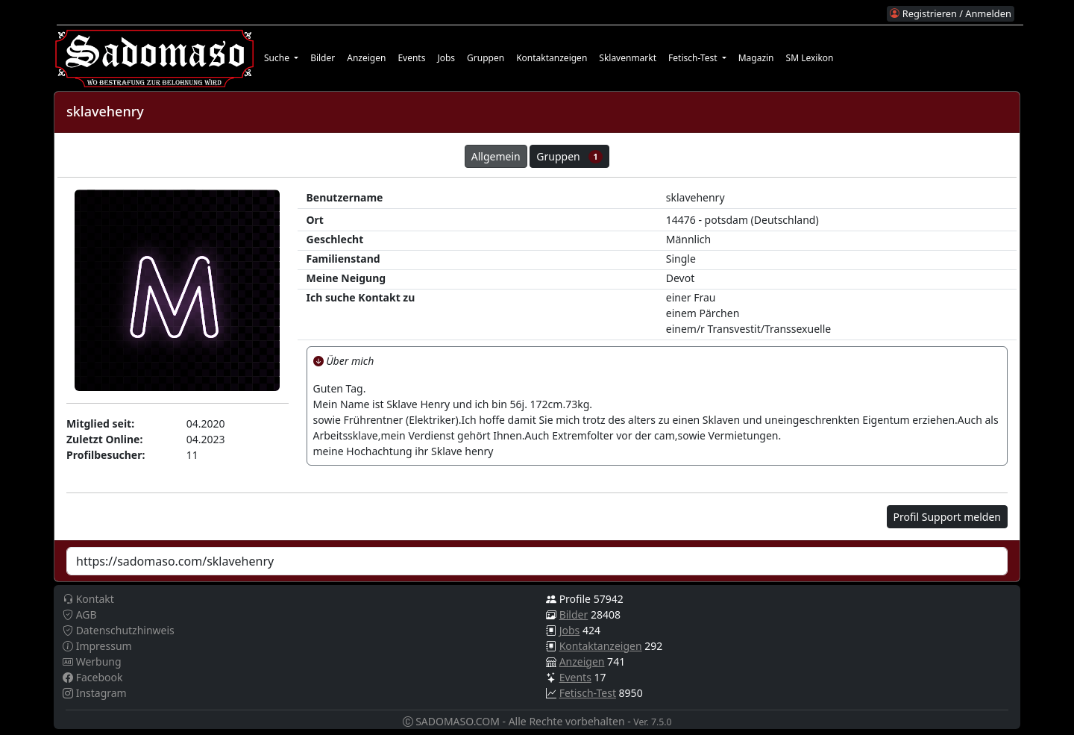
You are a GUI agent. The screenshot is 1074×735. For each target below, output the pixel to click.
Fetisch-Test (587, 693)
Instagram (95, 693)
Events (411, 57)
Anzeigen (366, 57)
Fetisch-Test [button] (694, 57)
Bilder (322, 57)
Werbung (92, 661)
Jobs (446, 57)
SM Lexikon (810, 57)
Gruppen (485, 57)
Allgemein (496, 156)
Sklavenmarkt (627, 57)
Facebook (92, 677)
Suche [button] (278, 57)
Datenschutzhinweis (119, 630)
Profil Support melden (947, 517)
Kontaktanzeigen (551, 57)
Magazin (756, 57)
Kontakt (88, 599)
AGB (80, 614)
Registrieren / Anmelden (950, 13)
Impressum (97, 646)
